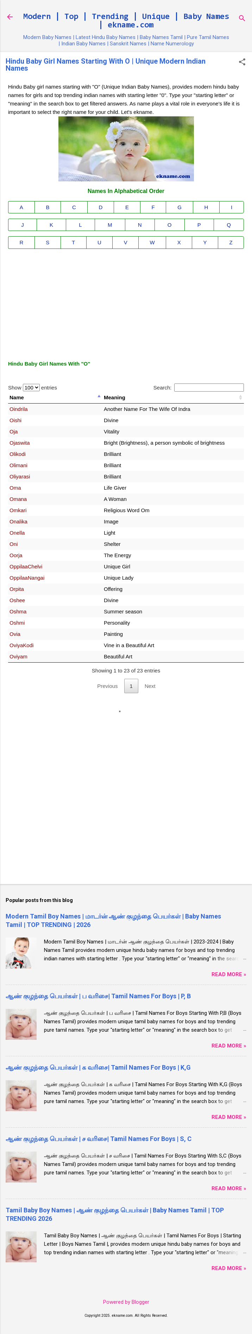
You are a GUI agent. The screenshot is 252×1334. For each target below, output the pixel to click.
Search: (198, 388)
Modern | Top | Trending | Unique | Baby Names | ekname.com (126, 21)
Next (150, 686)
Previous (107, 686)
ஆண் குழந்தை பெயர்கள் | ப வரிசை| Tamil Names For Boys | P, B (98, 996)
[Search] (242, 19)
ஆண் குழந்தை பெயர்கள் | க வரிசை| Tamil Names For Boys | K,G (98, 1067)
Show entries (32, 388)
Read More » (229, 974)
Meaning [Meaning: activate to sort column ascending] (114, 397)
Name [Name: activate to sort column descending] (17, 397)
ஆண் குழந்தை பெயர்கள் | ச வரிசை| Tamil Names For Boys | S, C (98, 1138)
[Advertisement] (126, 303)
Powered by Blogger (126, 1302)
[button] (242, 62)
